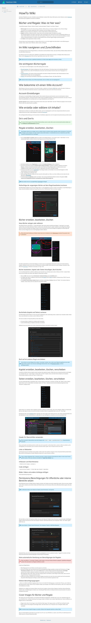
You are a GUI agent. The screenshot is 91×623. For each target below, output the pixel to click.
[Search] (38, 2)
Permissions (44, 112)
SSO (54, 88)
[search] (45, 2)
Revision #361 (42, 6)
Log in (86, 2)
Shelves (74, 2)
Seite (51, 277)
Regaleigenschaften (55, 363)
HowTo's (22, 76)
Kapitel (44, 277)
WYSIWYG (31, 413)
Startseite (27, 56)
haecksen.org (42, 620)
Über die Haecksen (24, 69)
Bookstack (70, 17)
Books (80, 2)
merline (5, 12)
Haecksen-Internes (24, 73)
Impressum (49, 620)
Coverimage (40, 181)
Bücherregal (55, 233)
